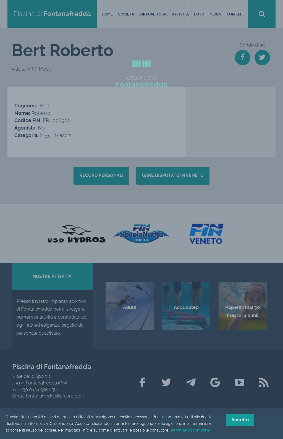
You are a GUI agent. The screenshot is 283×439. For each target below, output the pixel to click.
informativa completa (190, 430)
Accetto (240, 420)
